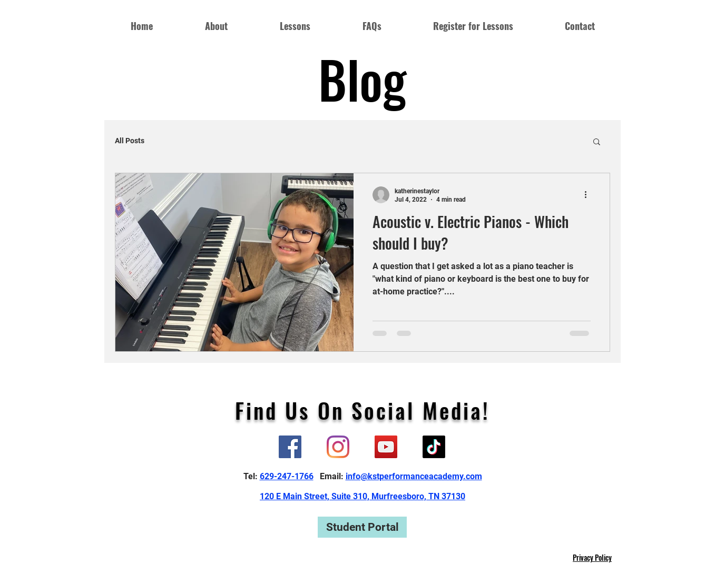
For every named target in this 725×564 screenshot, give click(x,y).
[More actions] (589, 195)
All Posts (129, 140)
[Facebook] (290, 447)
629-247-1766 (286, 476)
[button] (597, 142)
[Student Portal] (362, 527)
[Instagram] (338, 447)
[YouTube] (386, 447)
